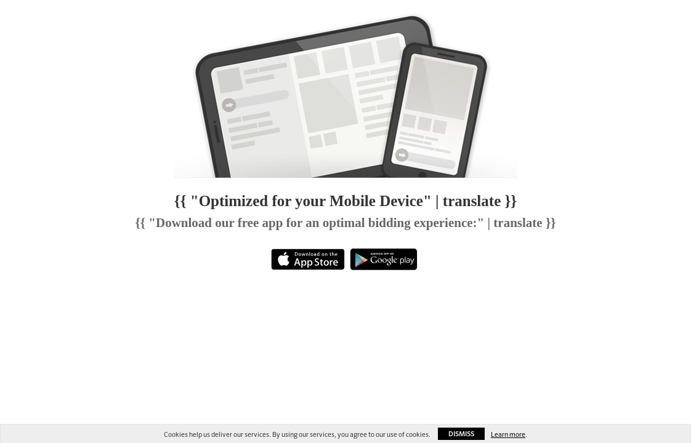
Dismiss (461, 434)
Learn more (508, 434)
